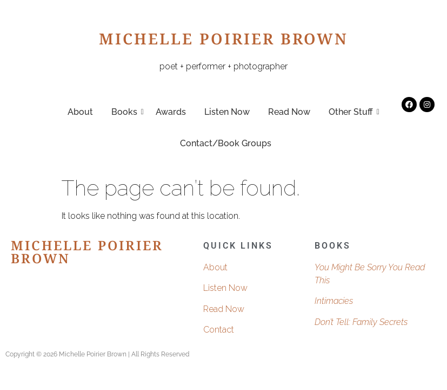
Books (126, 112)
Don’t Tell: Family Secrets (361, 322)
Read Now (289, 112)
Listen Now (227, 112)
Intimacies (334, 301)
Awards (171, 112)
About (80, 112)
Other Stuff (353, 112)
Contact (218, 329)
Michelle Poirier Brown (223, 41)
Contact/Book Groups (225, 143)
